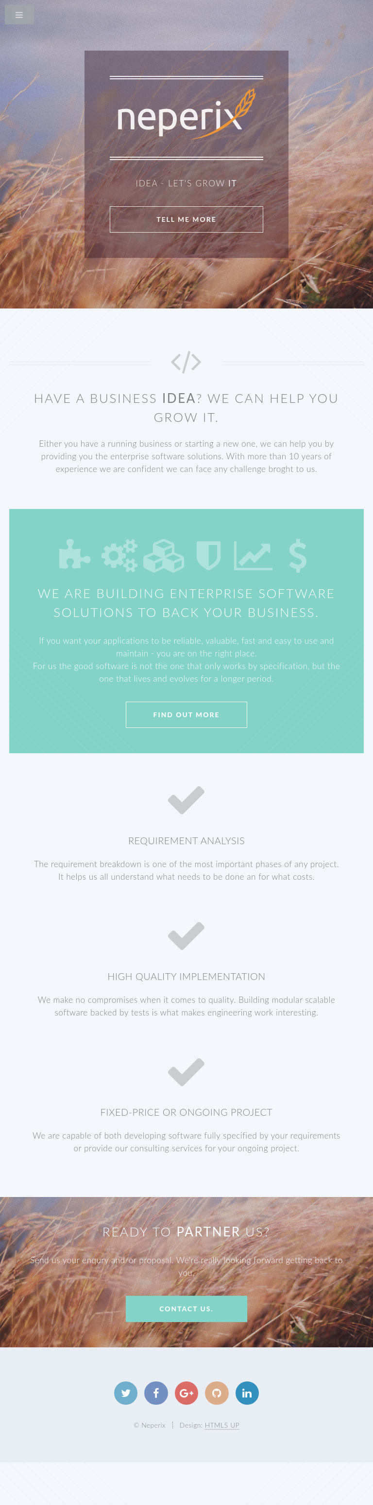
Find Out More (186, 714)
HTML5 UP (222, 1425)
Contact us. (186, 1309)
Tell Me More (186, 219)
